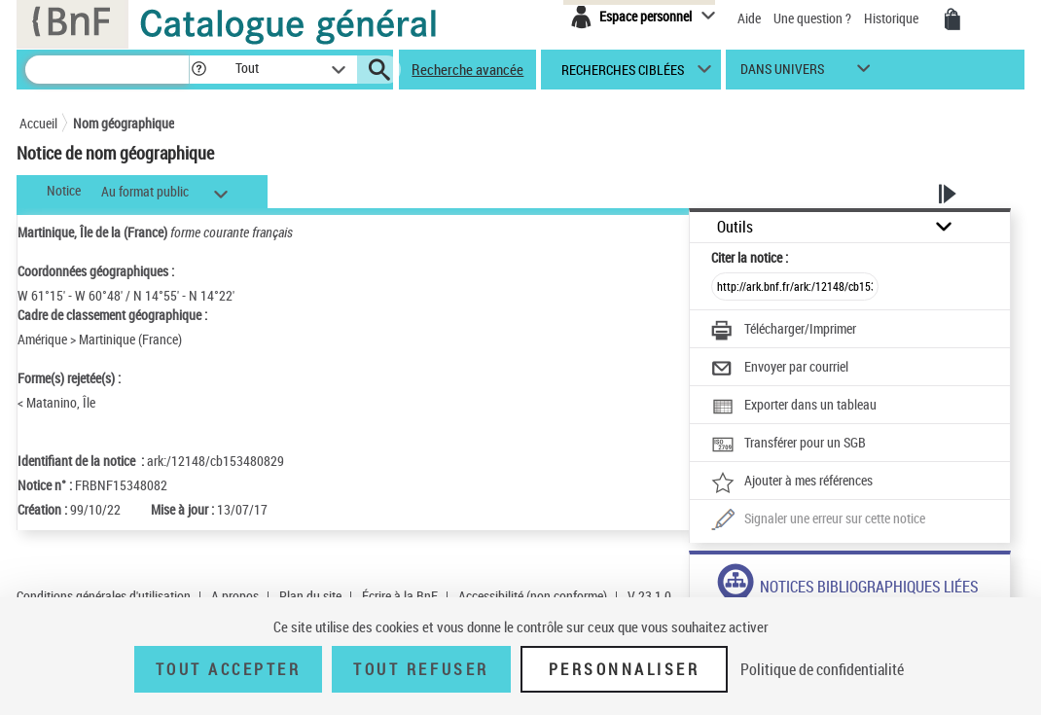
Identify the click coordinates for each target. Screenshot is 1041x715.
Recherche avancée (467, 69)
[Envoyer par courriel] (779, 368)
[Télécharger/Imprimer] (783, 330)
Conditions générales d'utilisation (104, 596)
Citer (749, 257)
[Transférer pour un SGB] (788, 444)
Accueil (38, 123)
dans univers (782, 73)
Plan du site (310, 596)
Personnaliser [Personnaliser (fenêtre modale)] (624, 669)
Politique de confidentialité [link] (822, 669)
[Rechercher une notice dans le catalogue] (107, 69)
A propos (235, 596)
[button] (198, 69)
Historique (892, 18)
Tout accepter (229, 669)
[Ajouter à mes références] (792, 482)
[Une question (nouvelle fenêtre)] (818, 520)
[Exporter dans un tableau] (794, 406)
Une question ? (813, 18)
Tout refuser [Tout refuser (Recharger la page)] (420, 669)
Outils (735, 227)
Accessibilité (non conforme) (532, 596)
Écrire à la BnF (400, 596)
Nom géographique (123, 123)
